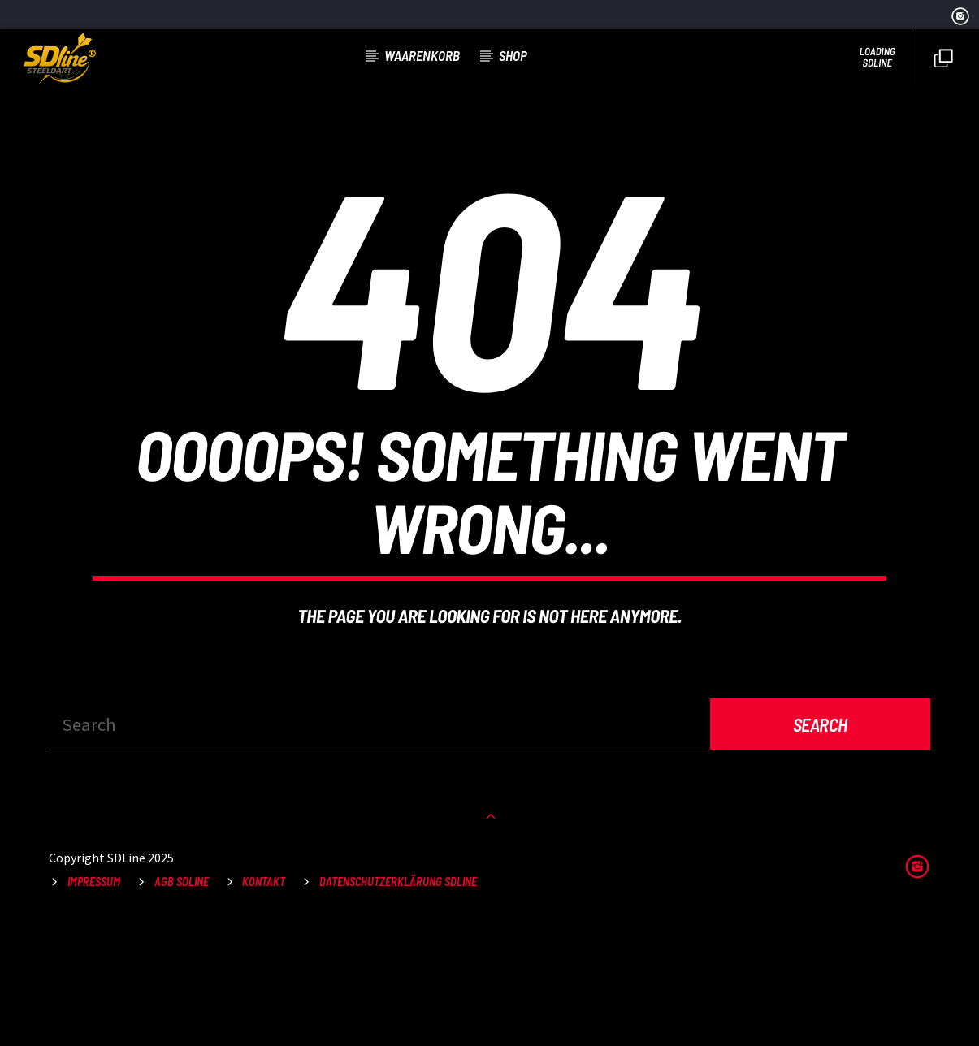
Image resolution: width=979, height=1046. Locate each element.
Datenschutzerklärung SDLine (398, 1005)
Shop (513, 55)
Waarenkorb (422, 55)
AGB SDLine (181, 1005)
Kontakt (263, 1005)
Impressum (93, 1005)
